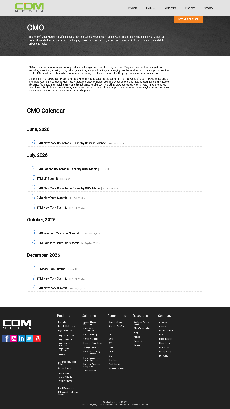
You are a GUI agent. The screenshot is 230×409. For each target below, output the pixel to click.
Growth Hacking (90, 334)
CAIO (111, 330)
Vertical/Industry (90, 370)
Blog (136, 332)
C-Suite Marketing (90, 339)
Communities (170, 8)
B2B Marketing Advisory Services (68, 393)
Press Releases (165, 339)
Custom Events (64, 368)
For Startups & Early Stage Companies (91, 352)
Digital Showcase (65, 339)
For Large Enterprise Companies (91, 365)
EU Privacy (163, 356)
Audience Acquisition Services (67, 363)
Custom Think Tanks (66, 377)
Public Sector (114, 364)
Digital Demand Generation (64, 344)
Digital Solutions (65, 330)
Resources (190, 8)
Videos (137, 337)
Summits (62, 322)
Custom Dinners (65, 373)
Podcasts (62, 354)
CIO (110, 334)
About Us (163, 322)
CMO (111, 347)
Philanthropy (164, 343)
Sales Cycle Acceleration (88, 329)
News (161, 334)
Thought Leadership (91, 347)
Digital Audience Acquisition (65, 350)
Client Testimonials (142, 328)
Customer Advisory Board (142, 323)
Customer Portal (166, 330)
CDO (110, 343)
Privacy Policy (165, 351)
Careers (162, 326)
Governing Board (115, 322)
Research (138, 345)
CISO (111, 339)
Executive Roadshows (92, 343)
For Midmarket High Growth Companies (91, 359)
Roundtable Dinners (66, 326)
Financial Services (116, 368)
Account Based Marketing (89, 323)
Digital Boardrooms (66, 335)
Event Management (66, 388)
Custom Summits (65, 381)
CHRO (111, 351)
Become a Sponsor (188, 19)
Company (208, 8)
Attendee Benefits (116, 326)
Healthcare (113, 360)
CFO (110, 356)
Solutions (150, 8)
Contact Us (164, 347)
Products (132, 8)
